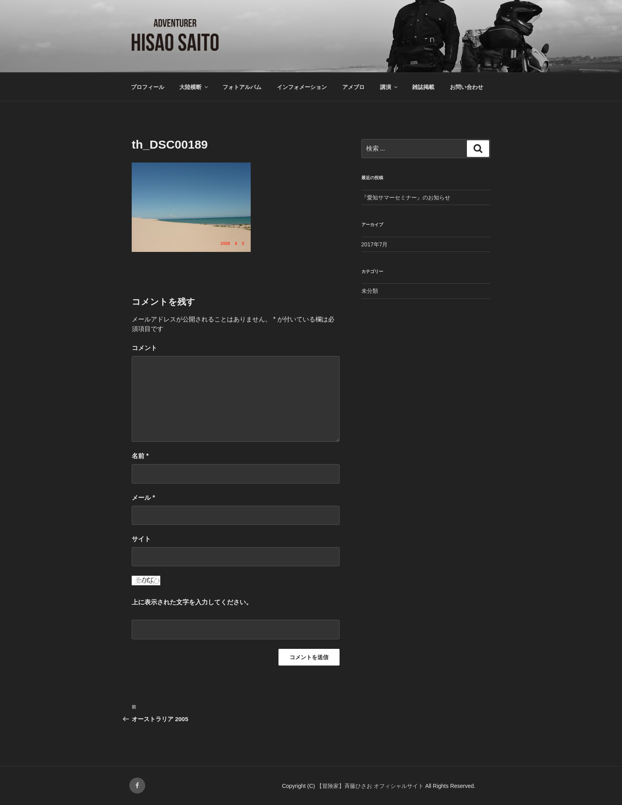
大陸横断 (194, 87)
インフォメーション (302, 87)
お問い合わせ (466, 87)
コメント (144, 347)
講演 (389, 87)
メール (143, 497)
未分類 (369, 291)
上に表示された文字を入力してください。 (192, 602)
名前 (140, 456)
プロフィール (147, 87)
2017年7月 (374, 244)
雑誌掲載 (423, 87)
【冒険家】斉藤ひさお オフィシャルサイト (371, 786)
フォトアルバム (242, 87)
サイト (141, 539)
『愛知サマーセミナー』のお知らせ (405, 197)
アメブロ (353, 87)
